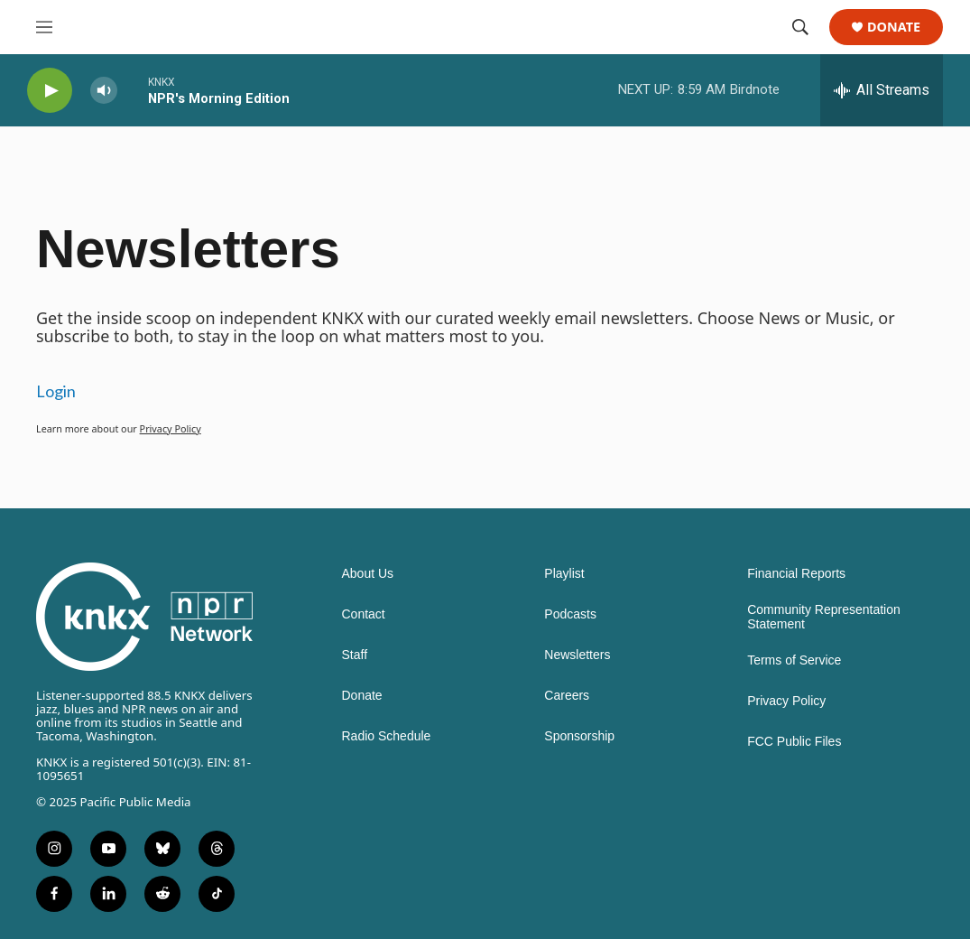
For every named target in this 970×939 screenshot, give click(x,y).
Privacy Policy (170, 428)
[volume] (103, 90)
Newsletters (577, 655)
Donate (893, 27)
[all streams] (881, 90)
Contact (363, 614)
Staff (355, 655)
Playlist (564, 574)
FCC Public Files (794, 741)
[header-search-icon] (800, 27)
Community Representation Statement (824, 617)
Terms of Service (794, 660)
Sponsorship (579, 736)
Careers (566, 695)
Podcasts (570, 614)
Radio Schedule (386, 736)
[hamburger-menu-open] (44, 27)
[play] (49, 90)
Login (56, 391)
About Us (368, 574)
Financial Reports (796, 574)
